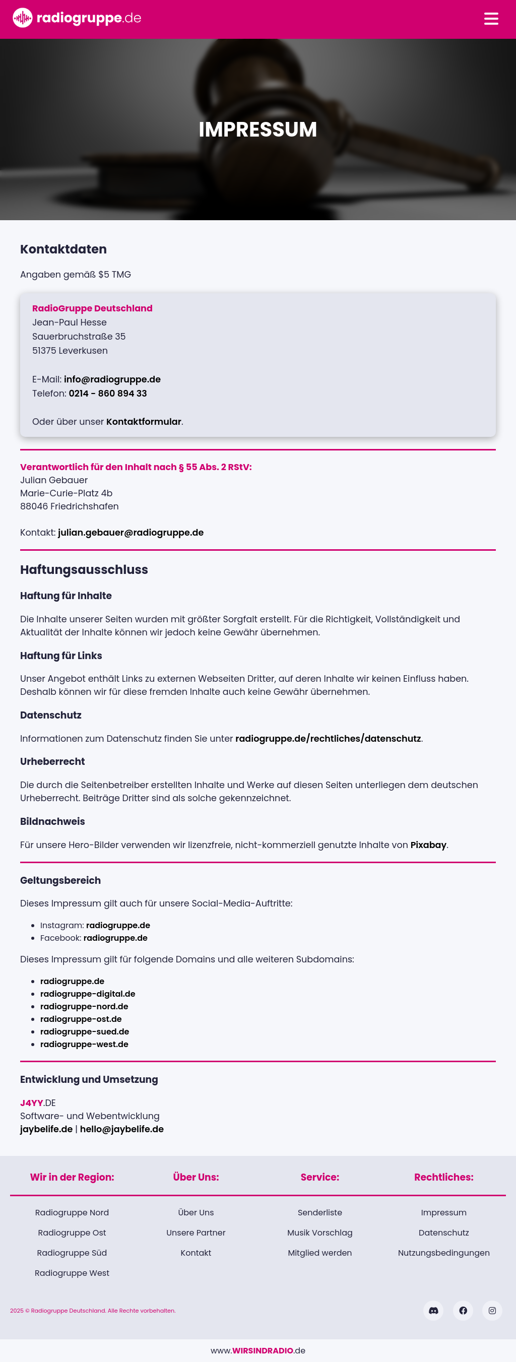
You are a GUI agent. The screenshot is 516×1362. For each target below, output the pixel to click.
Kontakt (196, 1253)
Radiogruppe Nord (72, 1212)
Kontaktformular (143, 422)
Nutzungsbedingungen (444, 1253)
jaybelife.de (46, 1129)
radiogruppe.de (118, 925)
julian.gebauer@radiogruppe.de (131, 533)
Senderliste (320, 1212)
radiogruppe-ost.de (81, 1019)
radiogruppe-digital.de (88, 994)
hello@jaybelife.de (122, 1129)
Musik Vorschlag (320, 1233)
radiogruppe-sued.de (85, 1031)
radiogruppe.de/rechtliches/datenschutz (328, 739)
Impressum (444, 1212)
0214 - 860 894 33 (108, 393)
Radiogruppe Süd (72, 1253)
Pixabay (429, 845)
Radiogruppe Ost (72, 1233)
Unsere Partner (195, 1233)
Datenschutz (444, 1233)
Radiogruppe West (72, 1273)
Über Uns (196, 1212)
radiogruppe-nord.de (84, 1006)
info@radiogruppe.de (112, 379)
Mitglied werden (320, 1253)
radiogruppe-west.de (84, 1044)
